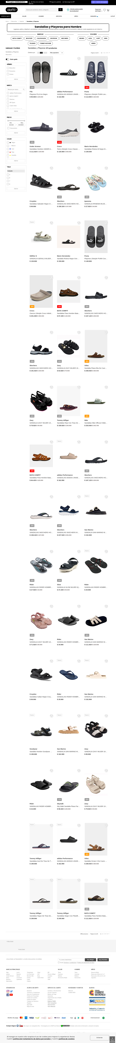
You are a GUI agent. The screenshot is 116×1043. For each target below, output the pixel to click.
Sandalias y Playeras (12, 52)
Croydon (50, 976)
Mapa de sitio (30, 1006)
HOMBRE (41, 16)
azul (10, 149)
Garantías (50, 996)
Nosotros (29, 990)
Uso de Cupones (52, 992)
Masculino (9, 54)
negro (11, 142)
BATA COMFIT (17, 38)
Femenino (11, 71)
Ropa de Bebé (95, 972)
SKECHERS (64, 38)
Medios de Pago (52, 994)
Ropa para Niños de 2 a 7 (98, 974)
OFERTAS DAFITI (5, 16)
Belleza (60, 976)
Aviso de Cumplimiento (33, 994)
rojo (10, 152)
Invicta (28, 977)
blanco (11, 145)
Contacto (50, 999)
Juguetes (93, 977)
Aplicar (16, 79)
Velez (49, 977)
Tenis (59, 972)
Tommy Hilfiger (52, 974)
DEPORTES (59, 16)
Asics (7, 977)
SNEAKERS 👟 (94, 16)
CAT (38, 974)
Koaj (38, 976)
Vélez (38, 972)
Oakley (29, 981)
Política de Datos (31, 999)
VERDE (93, 43)
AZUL (90, 38)
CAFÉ (98, 38)
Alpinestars (9, 981)
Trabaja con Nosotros (32, 1001)
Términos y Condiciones (33, 992)
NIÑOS (76, 16)
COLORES (93, 34)
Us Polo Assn (30, 974)
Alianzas (70, 990)
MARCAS (40, 34)
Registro (29, 1003)
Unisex (10, 74)
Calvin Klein (40, 977)
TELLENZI (32, 43)
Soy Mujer (90, 960)
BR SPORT (29, 38)
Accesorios (77, 977)
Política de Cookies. (32, 997)
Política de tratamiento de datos (85, 962)
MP (48, 972)
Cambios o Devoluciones (54, 990)
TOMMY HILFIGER (45, 43)
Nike (7, 972)
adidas (8, 974)
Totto (49, 979)
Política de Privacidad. (33, 996)
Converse (19, 977)
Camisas (60, 974)
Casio (28, 979)
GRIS (105, 38)
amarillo (11, 155)
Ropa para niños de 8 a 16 (98, 976)
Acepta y (77, 962)
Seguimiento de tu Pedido (54, 997)
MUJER (24, 16)
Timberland (30, 972)
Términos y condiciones (70, 962)
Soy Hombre (103, 960)
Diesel (18, 976)
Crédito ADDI (71, 992)
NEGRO (81, 38)
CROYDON (53, 38)
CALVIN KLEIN (41, 38)
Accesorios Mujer (62, 977)
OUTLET (113, 16)
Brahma (8, 979)
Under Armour (10, 976)
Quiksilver (19, 979)
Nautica (19, 974)
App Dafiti (29, 1004)
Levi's (18, 972)
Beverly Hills (30, 976)
